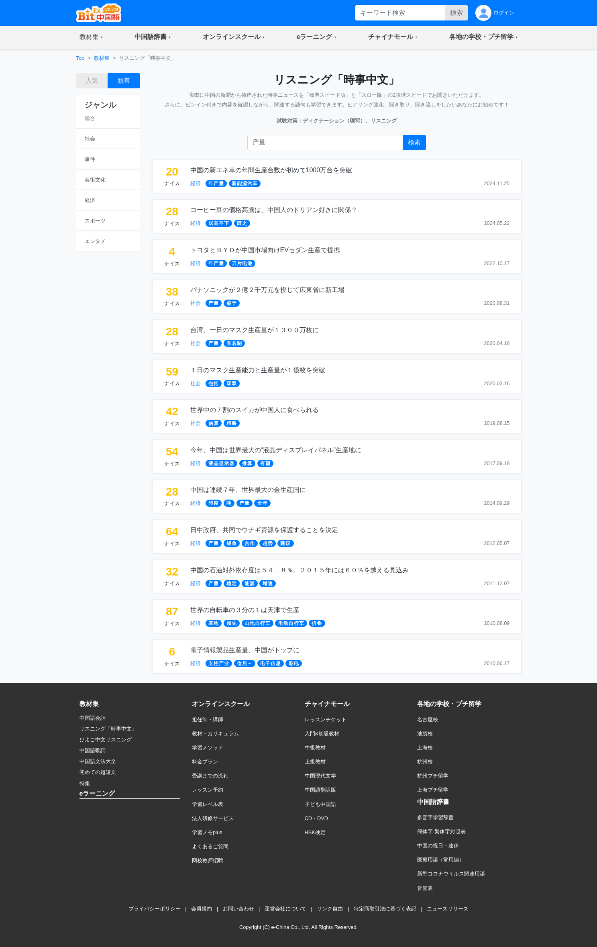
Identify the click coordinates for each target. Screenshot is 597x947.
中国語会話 (92, 718)
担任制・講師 (207, 719)
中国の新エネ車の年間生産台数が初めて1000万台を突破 (271, 170)
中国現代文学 (320, 776)
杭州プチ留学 (432, 776)
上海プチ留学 (432, 790)
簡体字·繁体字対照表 (441, 832)
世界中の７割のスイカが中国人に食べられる (254, 409)
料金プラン (205, 762)
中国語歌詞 (92, 750)
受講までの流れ (210, 776)
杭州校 (425, 762)
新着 (123, 80)
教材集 (102, 58)
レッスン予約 (207, 790)
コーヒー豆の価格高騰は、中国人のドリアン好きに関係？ (273, 209)
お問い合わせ (238, 909)
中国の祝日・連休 (438, 846)
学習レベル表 (207, 804)
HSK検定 (315, 832)
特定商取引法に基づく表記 (385, 909)
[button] (91, 37)
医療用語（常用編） (440, 860)
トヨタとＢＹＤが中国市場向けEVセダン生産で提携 (265, 250)
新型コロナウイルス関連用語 (451, 874)
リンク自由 (330, 909)
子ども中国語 (320, 804)
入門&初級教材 (322, 734)
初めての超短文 (97, 772)
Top (80, 58)
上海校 (425, 748)
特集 (84, 783)
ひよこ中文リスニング (105, 740)
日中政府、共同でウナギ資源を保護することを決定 (264, 530)
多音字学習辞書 (435, 817)
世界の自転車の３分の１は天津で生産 (245, 609)
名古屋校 (427, 719)
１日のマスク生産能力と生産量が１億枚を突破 (257, 370)
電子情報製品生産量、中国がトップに (245, 650)
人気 (92, 80)
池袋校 (425, 734)
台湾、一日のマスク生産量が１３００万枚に (254, 330)
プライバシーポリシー (154, 909)
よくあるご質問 (210, 846)
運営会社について (285, 909)
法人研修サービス (213, 818)
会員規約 (201, 909)
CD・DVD (316, 818)
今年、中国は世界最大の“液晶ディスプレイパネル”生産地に (276, 450)
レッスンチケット (325, 719)
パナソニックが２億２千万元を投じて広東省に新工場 (267, 289)
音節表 (425, 888)
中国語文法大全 (97, 761)
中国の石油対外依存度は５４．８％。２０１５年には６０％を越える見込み (299, 570)
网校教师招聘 (207, 860)
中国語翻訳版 (320, 790)
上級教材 (315, 762)
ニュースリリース (448, 909)
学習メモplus (207, 832)
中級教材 (315, 748)
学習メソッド (207, 748)
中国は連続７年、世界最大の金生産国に (248, 489)
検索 (456, 12)
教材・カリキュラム (215, 734)
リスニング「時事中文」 (108, 729)
